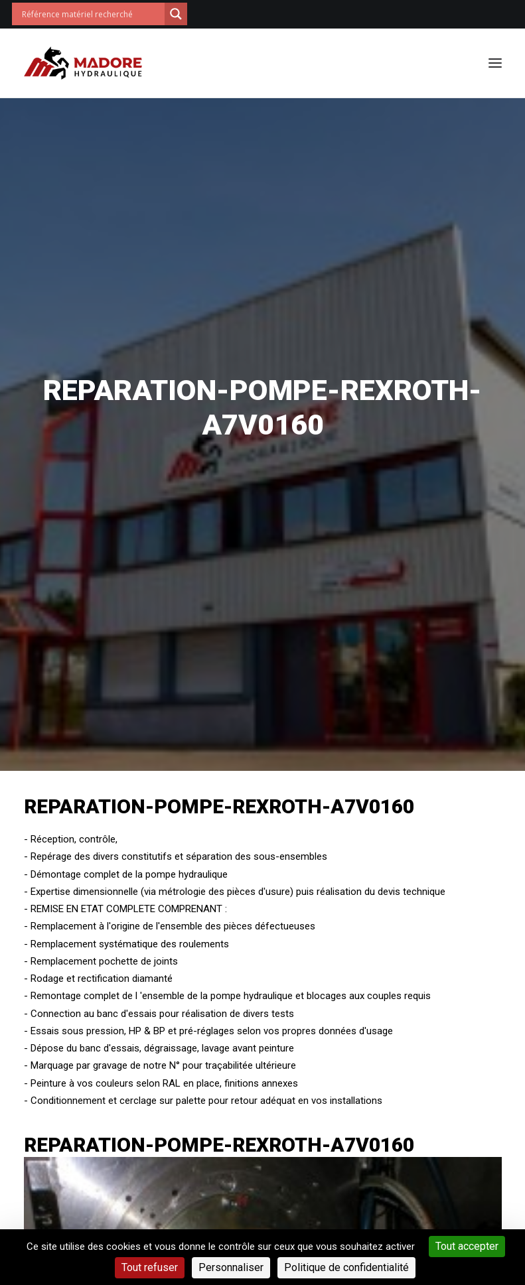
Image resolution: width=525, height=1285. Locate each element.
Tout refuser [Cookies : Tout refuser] (149, 1267)
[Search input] (91, 14)
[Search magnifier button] (176, 14)
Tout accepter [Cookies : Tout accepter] (466, 1246)
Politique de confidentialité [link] (346, 1267)
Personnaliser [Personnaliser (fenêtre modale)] (230, 1267)
